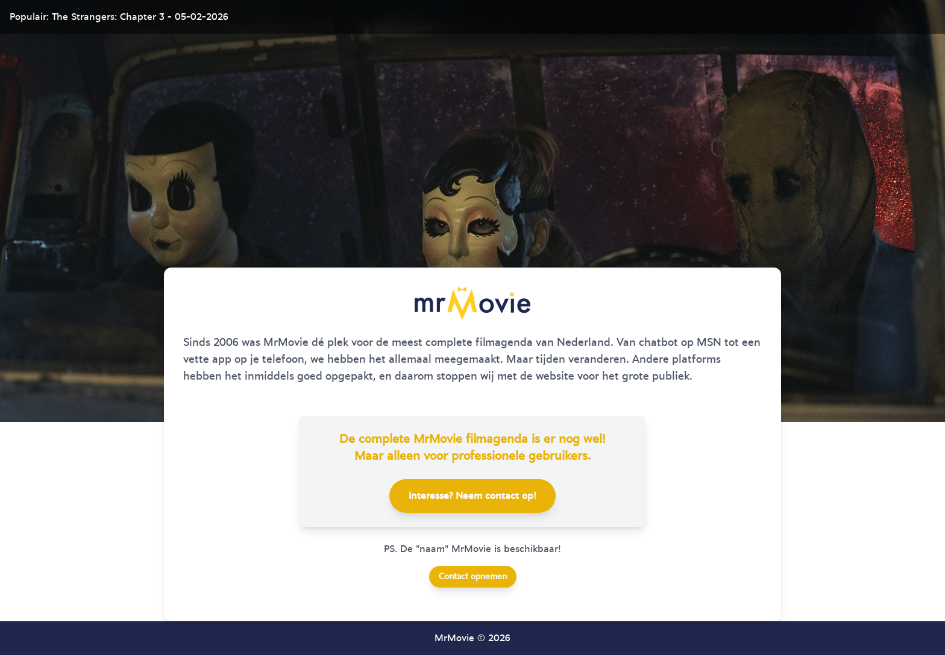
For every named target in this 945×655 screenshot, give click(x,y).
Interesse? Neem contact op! (472, 496)
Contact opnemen (473, 576)
